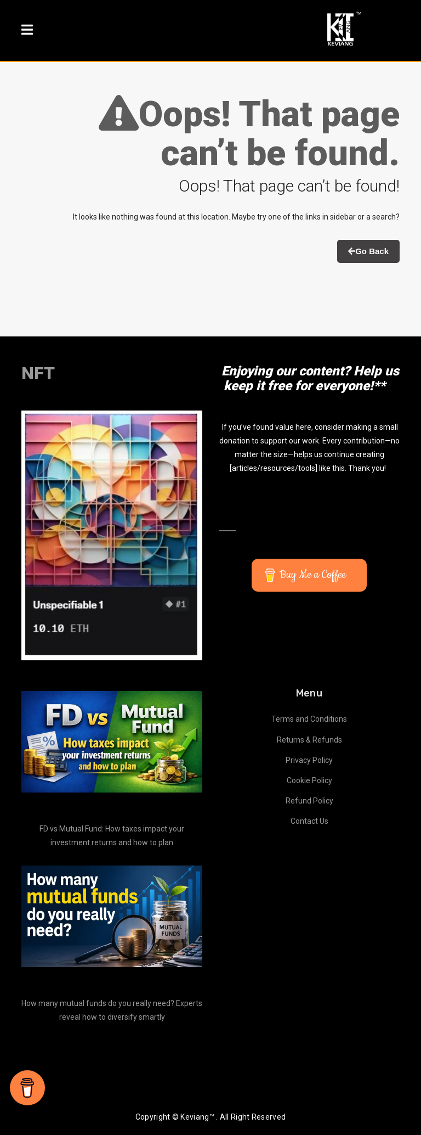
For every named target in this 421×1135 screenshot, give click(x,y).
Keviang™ (197, 1116)
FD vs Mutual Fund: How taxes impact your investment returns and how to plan (111, 835)
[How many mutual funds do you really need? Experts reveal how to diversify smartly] (111, 917)
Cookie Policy (309, 780)
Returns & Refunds (309, 739)
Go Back (368, 251)
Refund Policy (309, 800)
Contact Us (309, 821)
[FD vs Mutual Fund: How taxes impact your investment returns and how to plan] (111, 742)
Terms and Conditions (309, 719)
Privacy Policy (309, 760)
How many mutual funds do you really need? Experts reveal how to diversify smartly (111, 1010)
